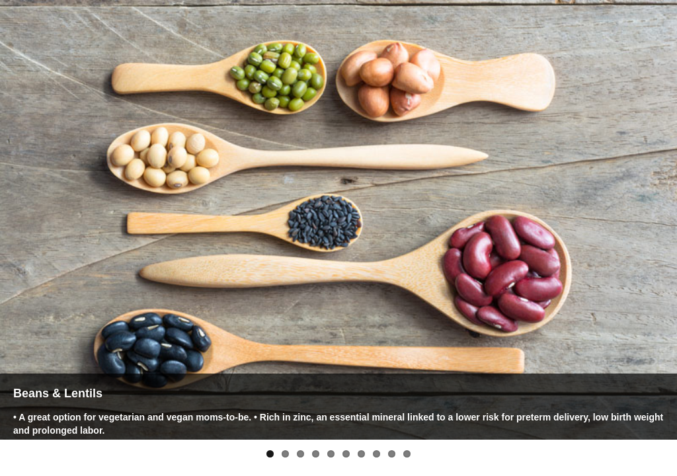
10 (407, 453)
